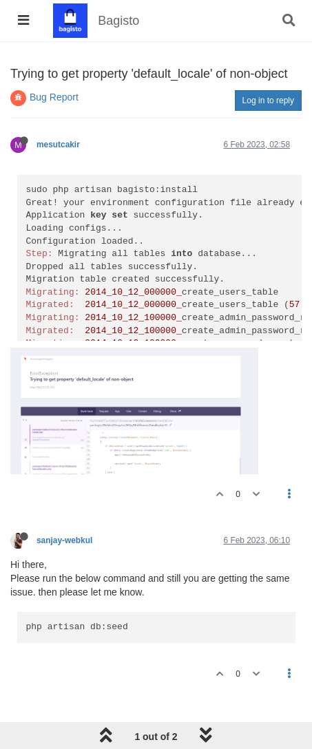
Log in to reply (268, 100)
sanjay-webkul (64, 540)
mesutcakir (58, 144)
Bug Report (54, 97)
